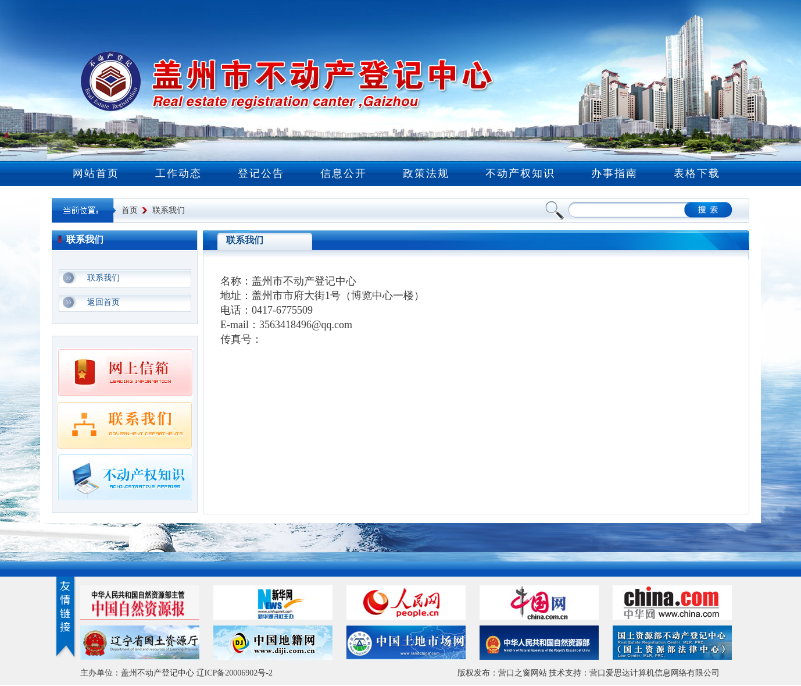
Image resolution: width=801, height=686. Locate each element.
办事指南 (614, 173)
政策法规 (426, 173)
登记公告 (261, 173)
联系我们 (168, 210)
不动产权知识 (520, 173)
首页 (129, 210)
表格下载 (697, 173)
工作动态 (178, 173)
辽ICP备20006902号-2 (234, 673)
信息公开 (343, 173)
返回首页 (103, 302)
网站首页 (96, 173)
